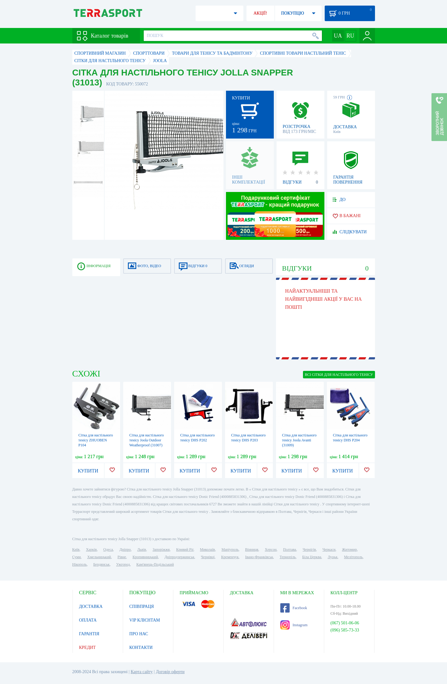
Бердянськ (101, 564)
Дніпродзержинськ (179, 557)
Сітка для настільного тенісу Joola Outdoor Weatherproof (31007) (146, 440)
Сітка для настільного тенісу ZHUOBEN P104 (96, 440)
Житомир (349, 549)
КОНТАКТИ (141, 647)
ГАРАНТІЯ (89, 634)
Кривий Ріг (185, 549)
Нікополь (79, 564)
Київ (75, 549)
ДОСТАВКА (91, 606)
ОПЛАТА (88, 620)
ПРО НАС (138, 634)
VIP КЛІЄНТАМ (144, 620)
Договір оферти (170, 671)
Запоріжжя (160, 549)
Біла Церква (311, 557)
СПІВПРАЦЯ (141, 606)
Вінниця (252, 549)
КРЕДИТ (87, 647)
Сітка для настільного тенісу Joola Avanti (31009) (299, 440)
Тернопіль (288, 557)
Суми (76, 557)
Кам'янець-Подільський (155, 564)
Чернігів (309, 549)
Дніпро (125, 549)
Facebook (293, 608)
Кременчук (230, 557)
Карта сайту (142, 671)
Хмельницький (99, 557)
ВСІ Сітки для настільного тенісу (339, 374)
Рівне (122, 557)
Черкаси (329, 549)
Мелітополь (353, 557)
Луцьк (333, 557)
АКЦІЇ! (260, 13)
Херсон (271, 549)
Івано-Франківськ (259, 557)
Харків (91, 549)
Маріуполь (230, 549)
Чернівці (207, 557)
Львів (141, 549)
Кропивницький (145, 557)
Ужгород (123, 564)
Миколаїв (207, 549)
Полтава (289, 549)
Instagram (294, 625)
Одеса (108, 549)
